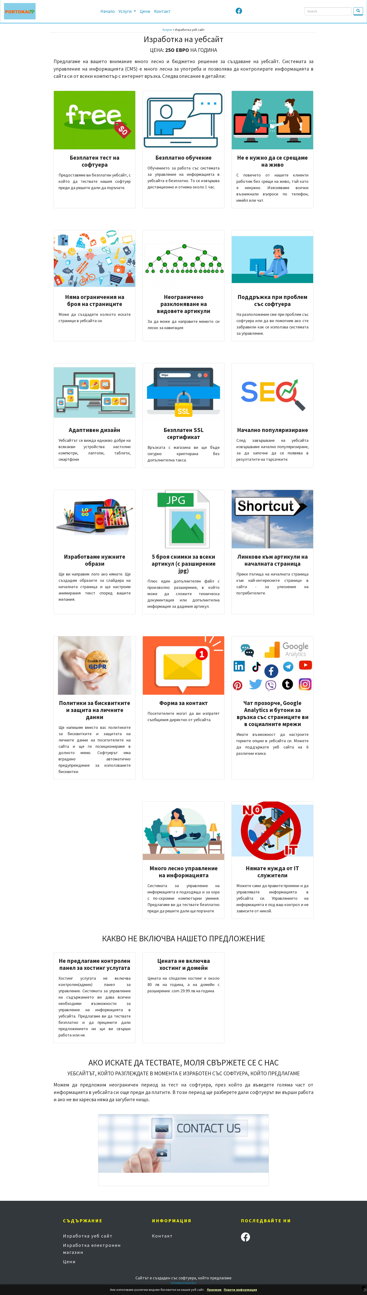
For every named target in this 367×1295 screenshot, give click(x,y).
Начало (107, 11)
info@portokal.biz (183, 1283)
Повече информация (240, 1289)
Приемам (214, 1289)
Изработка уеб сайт (88, 1236)
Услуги (125, 11)
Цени (145, 11)
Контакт (162, 11)
